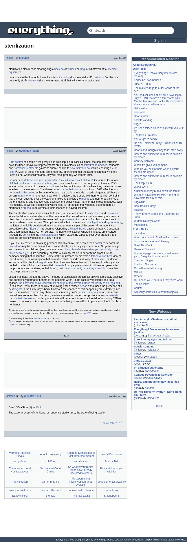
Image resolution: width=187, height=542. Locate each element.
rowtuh (151, 342)
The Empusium (143, 183)
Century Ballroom (144, 161)
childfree (50, 461)
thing (9, 57)
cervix (26, 234)
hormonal (14, 192)
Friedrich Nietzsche (145, 264)
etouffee (152, 356)
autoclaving (63, 77)
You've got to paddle (146, 139)
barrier (65, 189)
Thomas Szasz (81, 495)
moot (46, 216)
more (159, 405)
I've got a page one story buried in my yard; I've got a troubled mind (156, 255)
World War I (141, 187)
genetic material (87, 292)
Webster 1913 (32, 396)
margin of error (26, 195)
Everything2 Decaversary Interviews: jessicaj (157, 331)
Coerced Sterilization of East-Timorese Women (81, 454)
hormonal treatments (26, 168)
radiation (99, 77)
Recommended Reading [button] (160, 59)
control (30, 192)
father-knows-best (101, 256)
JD (148, 363)
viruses (72, 69)
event (138, 363)
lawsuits (59, 265)
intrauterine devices (95, 165)
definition (11, 396)
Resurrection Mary (145, 206)
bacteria (59, 69)
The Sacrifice (141, 284)
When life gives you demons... (151, 165)
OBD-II (138, 272)
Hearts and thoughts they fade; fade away (158, 150)
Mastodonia (141, 224)
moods (85, 198)
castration (112, 213)
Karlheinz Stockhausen (147, 80)
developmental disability (112, 481)
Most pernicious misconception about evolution (81, 481)
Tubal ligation (20, 481)
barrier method (50, 481)
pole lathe (139, 112)
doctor (98, 243)
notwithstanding (143, 120)
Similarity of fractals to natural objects (156, 292)
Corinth (138, 288)
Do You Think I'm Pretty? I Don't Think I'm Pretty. (158, 393)
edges (137, 124)
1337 (89, 313)
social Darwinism (112, 454)
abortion (52, 186)
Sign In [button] (160, 40)
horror (53, 268)
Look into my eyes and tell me (153, 339)
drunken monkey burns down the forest (157, 191)
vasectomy (94, 213)
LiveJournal (14, 324)
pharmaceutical (71, 219)
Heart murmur (142, 116)
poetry (138, 356)
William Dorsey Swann (147, 220)
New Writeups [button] (160, 311)
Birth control (16, 162)
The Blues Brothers (145, 135)
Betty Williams (142, 108)
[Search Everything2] (130, 30)
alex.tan (24, 57)
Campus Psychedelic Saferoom (153, 374)
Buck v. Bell (112, 461)
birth (23, 192)
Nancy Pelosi (20, 495)
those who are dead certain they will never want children (59, 180)
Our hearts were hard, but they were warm (158, 280)
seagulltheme (154, 377)
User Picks (139, 68)
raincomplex (152, 370)
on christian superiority (148, 367)
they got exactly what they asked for (85, 268)
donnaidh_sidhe (29, 150)
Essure (34, 228)
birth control (76, 189)
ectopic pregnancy (50, 454)
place (138, 377)
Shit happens (111, 495)
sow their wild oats (81, 168)
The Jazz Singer (143, 260)
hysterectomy (114, 222)
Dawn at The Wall (144, 249)
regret (42, 262)
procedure (29, 207)
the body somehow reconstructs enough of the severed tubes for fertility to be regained (69, 283)
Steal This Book (143, 245)
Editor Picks (140, 229)
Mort (57, 318)
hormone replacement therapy (151, 241)
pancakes (139, 233)
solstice (138, 209)
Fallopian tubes (49, 234)
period (83, 286)
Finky (149, 325)
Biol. (38, 407)
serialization (81, 461)
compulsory (19, 461)
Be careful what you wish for (111, 470)
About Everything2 (144, 64)
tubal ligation (93, 222)
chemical (33, 80)
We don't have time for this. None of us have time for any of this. (157, 196)
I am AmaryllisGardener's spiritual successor (155, 321)
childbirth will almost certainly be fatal (30, 183)
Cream (138, 276)
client (101, 259)
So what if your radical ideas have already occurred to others (81, 470)
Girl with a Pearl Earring (148, 268)
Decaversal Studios (159, 335)
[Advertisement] (93, 11)
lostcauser (153, 349)
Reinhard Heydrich (50, 490)
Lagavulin (139, 202)
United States (78, 228)
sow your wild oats (20, 490)
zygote (18, 289)
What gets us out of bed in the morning (156, 237)
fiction (138, 342)
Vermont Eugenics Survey (19, 454)
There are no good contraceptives (20, 470)
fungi (82, 69)
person (139, 335)
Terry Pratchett (41, 318)
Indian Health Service (81, 490)
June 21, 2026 (142, 84)
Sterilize (50, 495)
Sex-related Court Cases (50, 470)
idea (137, 370)
